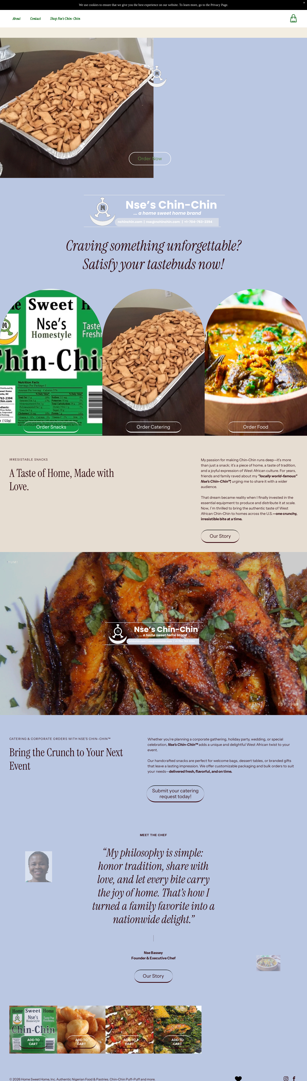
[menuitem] (18, 8)
